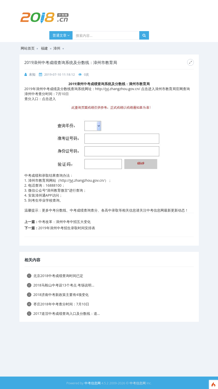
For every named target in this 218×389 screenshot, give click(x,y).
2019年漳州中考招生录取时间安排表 (66, 227)
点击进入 (49, 98)
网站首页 (28, 48)
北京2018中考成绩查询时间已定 (55, 275)
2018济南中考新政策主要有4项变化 (58, 294)
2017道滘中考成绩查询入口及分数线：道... (63, 313)
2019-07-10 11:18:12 (59, 74)
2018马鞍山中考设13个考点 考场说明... (60, 285)
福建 (44, 48)
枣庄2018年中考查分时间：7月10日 (58, 304)
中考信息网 (92, 383)
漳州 (56, 48)
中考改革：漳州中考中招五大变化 (64, 221)
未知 (32, 74)
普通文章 (61, 35)
